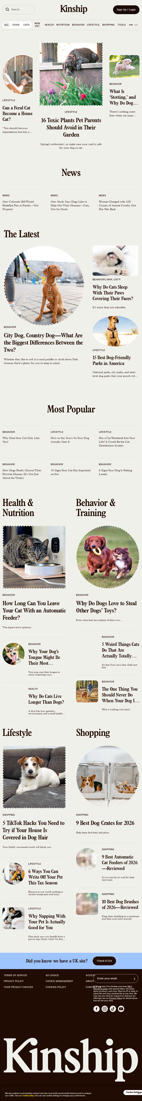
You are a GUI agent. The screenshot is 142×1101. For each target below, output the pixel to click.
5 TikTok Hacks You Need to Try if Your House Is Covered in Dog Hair (33, 831)
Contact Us (93, 987)
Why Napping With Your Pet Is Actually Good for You (46, 922)
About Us (92, 981)
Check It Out (104, 960)
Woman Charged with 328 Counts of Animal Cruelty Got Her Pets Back (117, 206)
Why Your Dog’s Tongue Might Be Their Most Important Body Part (44, 658)
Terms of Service (15, 975)
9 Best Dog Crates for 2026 (105, 824)
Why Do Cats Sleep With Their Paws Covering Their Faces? (113, 293)
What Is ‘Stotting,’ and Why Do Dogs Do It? (122, 98)
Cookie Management (59, 981)
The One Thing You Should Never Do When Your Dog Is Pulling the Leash (119, 695)
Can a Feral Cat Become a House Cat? (17, 114)
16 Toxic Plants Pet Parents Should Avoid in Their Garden (71, 128)
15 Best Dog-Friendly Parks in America (112, 361)
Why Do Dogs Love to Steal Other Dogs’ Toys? (106, 607)
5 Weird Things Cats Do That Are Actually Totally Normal (120, 650)
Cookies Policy (56, 987)
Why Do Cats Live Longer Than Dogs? (46, 699)
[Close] (138, 1093)
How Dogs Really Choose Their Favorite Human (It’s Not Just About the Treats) (22, 474)
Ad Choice (52, 975)
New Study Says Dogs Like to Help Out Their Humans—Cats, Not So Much (70, 206)
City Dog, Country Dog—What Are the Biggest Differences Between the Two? (43, 343)
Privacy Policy (14, 981)
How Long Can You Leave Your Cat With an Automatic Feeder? (34, 611)
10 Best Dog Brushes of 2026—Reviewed (120, 905)
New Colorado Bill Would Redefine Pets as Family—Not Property (21, 206)
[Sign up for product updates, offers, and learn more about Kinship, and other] (135, 979)
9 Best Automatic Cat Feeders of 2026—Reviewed (119, 863)
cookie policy (28, 1095)
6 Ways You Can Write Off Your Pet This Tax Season (45, 878)
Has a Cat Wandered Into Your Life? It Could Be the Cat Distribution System (117, 442)
